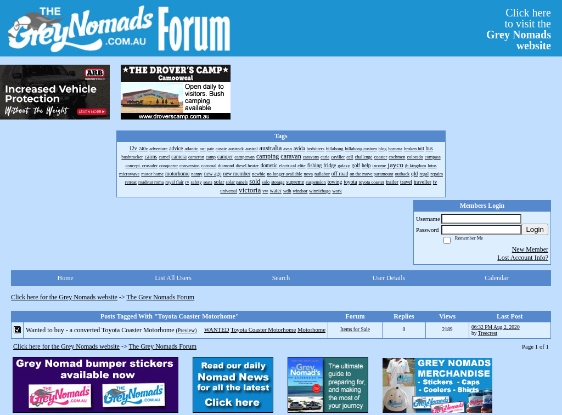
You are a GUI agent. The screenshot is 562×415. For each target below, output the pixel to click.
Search (281, 278)
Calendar (496, 278)
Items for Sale (355, 329)
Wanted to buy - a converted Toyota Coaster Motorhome (100, 330)
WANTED (216, 329)
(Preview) (186, 330)
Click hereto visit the (518, 29)
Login (535, 229)
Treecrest (487, 333)
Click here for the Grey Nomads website (64, 297)
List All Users (173, 278)
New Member (530, 249)
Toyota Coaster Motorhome (263, 329)
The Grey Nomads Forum (161, 297)
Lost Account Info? (522, 257)
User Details (389, 278)
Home (66, 278)
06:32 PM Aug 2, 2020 (495, 327)
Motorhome (311, 329)
